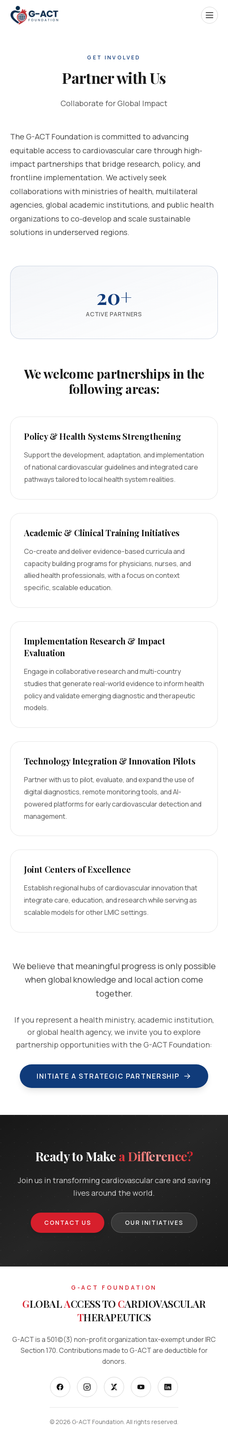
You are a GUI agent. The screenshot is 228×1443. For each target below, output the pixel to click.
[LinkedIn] (168, 1387)
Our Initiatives (154, 1223)
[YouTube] (141, 1387)
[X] (114, 1387)
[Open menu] (209, 15)
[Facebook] (60, 1387)
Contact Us (67, 1223)
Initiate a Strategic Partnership (114, 1076)
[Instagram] (87, 1387)
